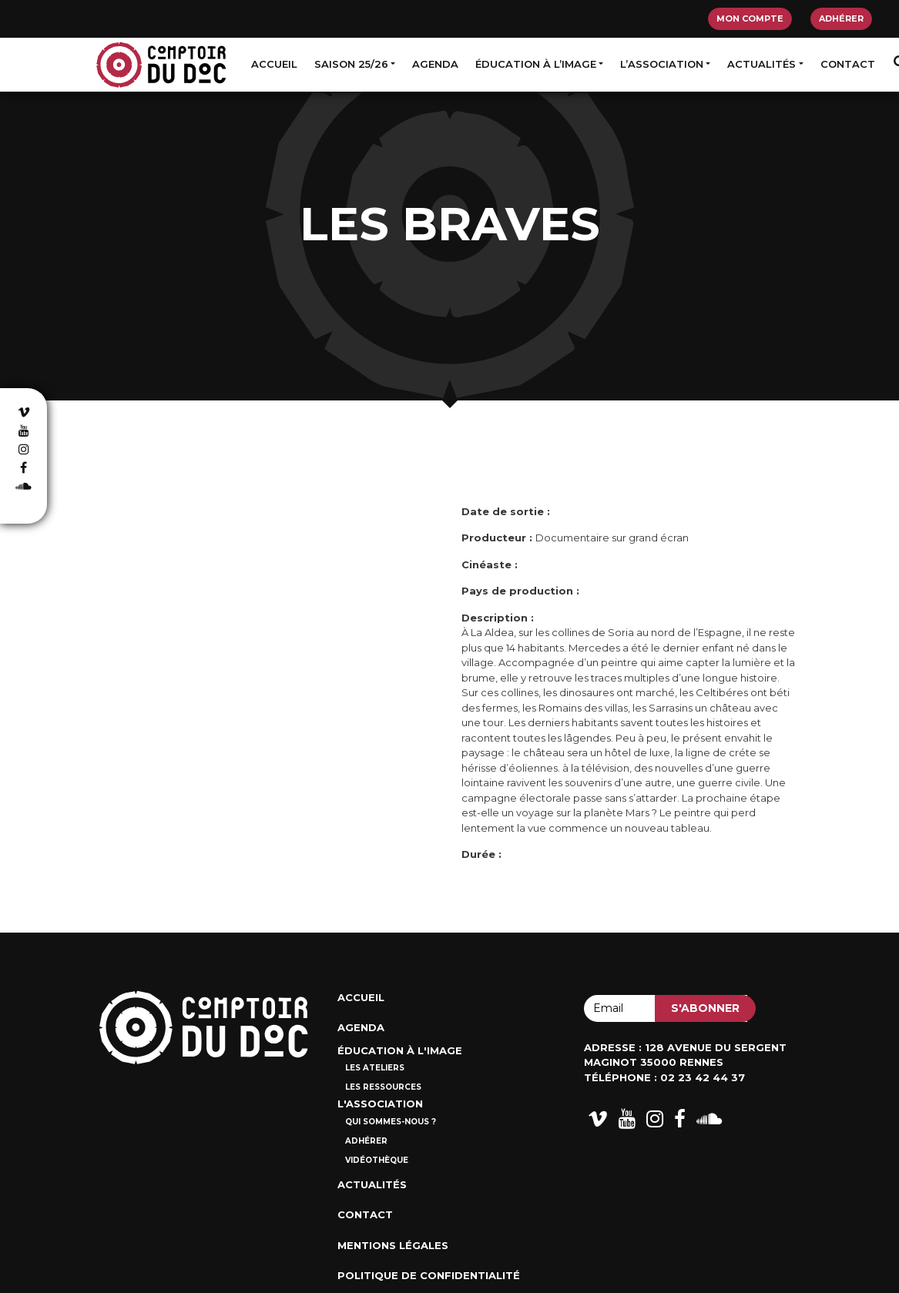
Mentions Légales (392, 1245)
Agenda (435, 64)
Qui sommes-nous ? (390, 1122)
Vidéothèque (376, 1160)
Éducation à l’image (535, 64)
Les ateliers (374, 1068)
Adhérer (841, 18)
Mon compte (749, 18)
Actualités (761, 64)
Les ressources (383, 1087)
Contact (847, 64)
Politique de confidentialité (428, 1275)
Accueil (274, 64)
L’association (661, 64)
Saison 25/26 (351, 64)
